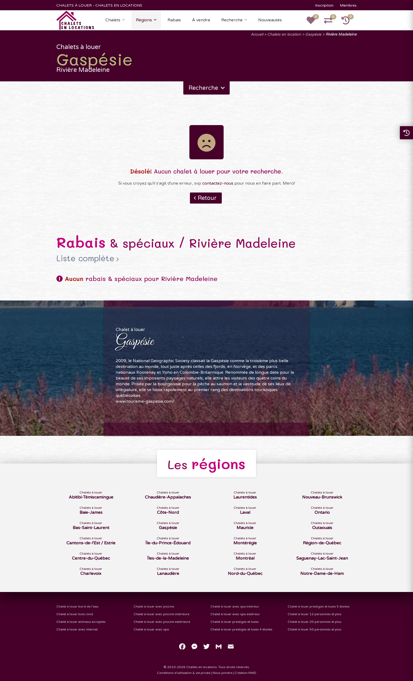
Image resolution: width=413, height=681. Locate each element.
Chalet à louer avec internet (77, 629)
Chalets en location (284, 34)
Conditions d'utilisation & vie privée (183, 673)
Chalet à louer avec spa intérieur (234, 606)
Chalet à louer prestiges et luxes (234, 622)
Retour (207, 198)
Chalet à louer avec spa (151, 629)
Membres (348, 5)
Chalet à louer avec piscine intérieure (161, 614)
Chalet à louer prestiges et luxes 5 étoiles (319, 606)
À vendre (201, 20)
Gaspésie (313, 34)
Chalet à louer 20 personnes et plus (314, 622)
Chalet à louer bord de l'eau (77, 606)
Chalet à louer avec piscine (154, 606)
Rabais (174, 20)
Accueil (257, 34)
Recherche (232, 20)
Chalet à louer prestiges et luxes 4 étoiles (241, 629)
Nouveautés (270, 20)
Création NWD (245, 673)
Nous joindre (222, 673)
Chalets (112, 20)
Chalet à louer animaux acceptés (81, 622)
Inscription (324, 5)
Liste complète (85, 258)
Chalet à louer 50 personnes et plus (314, 629)
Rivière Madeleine (341, 34)
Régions (144, 20)
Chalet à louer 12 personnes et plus (314, 614)
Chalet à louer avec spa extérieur (235, 614)
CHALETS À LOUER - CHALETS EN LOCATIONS (99, 5)
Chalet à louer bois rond (74, 614)
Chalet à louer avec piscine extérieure (162, 622)
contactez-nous (217, 183)
